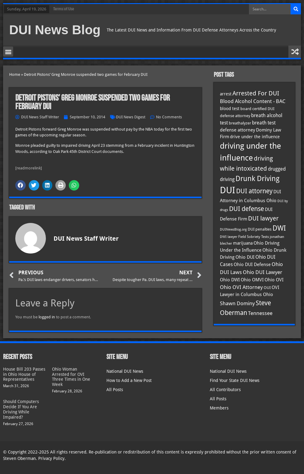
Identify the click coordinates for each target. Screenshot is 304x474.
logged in (47, 317)
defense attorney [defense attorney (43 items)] (237, 130)
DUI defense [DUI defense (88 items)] (246, 209)
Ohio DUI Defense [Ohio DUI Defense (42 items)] (252, 264)
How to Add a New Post (129, 380)
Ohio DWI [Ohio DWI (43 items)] (230, 280)
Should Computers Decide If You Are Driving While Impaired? (21, 409)
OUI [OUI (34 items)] (267, 287)
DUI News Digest (130, 117)
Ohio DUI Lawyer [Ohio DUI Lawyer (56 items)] (262, 272)
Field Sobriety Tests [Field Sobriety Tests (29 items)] (253, 237)
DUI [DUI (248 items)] (227, 190)
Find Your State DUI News (234, 380)
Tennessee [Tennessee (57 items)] (260, 313)
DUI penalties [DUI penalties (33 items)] (260, 229)
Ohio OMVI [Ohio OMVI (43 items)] (252, 280)
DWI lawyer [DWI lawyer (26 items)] (228, 237)
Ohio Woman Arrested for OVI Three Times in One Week (71, 377)
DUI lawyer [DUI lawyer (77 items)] (263, 218)
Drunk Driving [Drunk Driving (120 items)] (257, 178)
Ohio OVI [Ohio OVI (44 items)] (274, 280)
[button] (8, 51)
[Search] (296, 9)
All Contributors (225, 389)
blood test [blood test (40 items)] (229, 108)
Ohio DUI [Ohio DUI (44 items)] (244, 257)
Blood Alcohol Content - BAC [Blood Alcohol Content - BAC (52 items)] (252, 101)
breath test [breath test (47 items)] (264, 123)
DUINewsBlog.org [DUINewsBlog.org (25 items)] (233, 229)
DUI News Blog (55, 30)
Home (14, 74)
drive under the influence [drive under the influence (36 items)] (255, 136)
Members (219, 407)
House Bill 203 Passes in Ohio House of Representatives (24, 374)
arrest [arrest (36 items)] (226, 93)
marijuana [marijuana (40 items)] (243, 243)
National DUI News (124, 371)
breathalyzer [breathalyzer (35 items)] (240, 122)
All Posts (114, 389)
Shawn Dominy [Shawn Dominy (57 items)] (237, 303)
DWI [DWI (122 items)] (279, 228)
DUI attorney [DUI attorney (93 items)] (254, 191)
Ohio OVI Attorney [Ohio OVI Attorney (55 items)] (241, 287)
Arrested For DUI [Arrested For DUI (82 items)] (255, 93)
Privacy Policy (51, 458)
